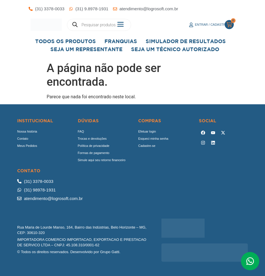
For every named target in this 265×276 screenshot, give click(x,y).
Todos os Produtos (65, 41)
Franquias (120, 41)
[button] (120, 24)
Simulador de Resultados (186, 41)
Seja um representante (86, 49)
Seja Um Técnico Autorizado (175, 49)
